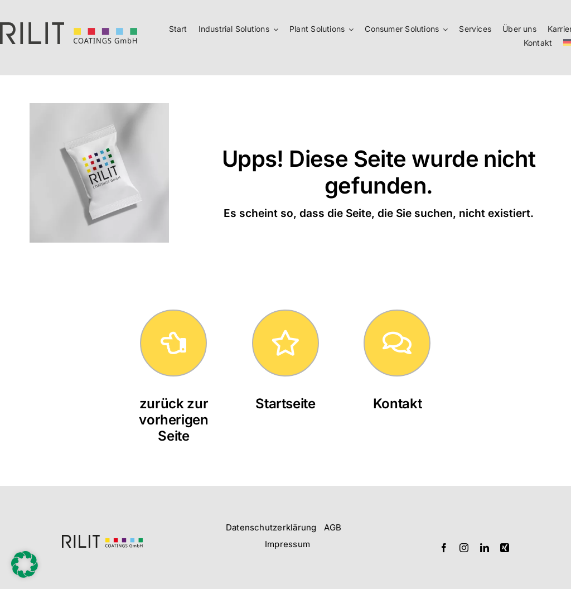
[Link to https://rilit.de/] (285, 343)
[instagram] (463, 547)
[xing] (504, 547)
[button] (24, 564)
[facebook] (443, 547)
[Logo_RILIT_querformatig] (102, 539)
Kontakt (397, 403)
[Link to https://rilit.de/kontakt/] (397, 343)
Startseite (285, 403)
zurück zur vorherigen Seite (173, 419)
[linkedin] (484, 547)
